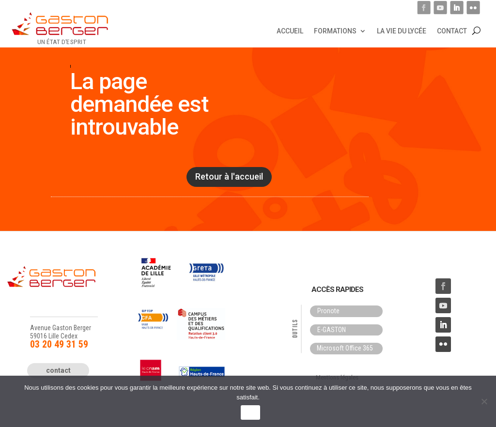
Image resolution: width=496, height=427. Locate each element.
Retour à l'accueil (229, 176)
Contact (452, 30)
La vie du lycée (401, 30)
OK (250, 412)
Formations (335, 30)
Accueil (290, 30)
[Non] (484, 401)
